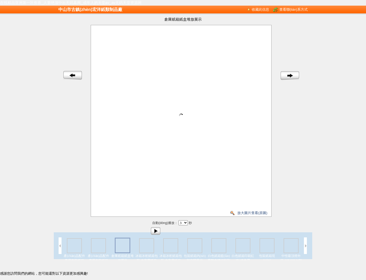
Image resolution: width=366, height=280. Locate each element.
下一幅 (290, 75)
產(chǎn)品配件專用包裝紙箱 (74, 258)
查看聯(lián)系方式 (293, 10)
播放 (155, 231)
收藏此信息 (260, 10)
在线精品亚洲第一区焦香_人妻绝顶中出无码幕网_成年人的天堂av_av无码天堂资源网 (71, 3)
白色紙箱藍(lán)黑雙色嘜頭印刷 (219, 258)
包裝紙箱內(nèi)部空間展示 (195, 258)
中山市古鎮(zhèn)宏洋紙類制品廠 (90, 9)
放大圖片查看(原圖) (252, 213)
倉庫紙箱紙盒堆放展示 (122, 258)
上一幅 (72, 75)
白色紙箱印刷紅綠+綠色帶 (243, 258)
